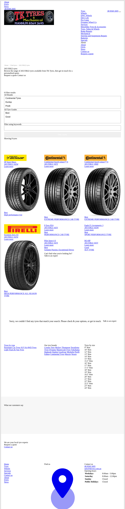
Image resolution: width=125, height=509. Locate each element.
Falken (47, 354)
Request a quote (87, 54)
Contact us (85, 51)
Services (84, 24)
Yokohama (75, 350)
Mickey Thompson (62, 347)
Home (6, 65)
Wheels (84, 13)
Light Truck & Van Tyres (14, 350)
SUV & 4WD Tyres (29, 347)
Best (62, 113)
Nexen (74, 354)
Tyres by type (9, 345)
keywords (13, 124)
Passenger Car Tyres (12, 347)
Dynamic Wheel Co (89, 22)
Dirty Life (85, 18)
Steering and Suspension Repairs (94, 36)
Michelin (70, 352)
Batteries (84, 38)
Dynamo (52, 350)
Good (62, 117)
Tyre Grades (10, 109)
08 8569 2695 (10, 9)
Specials (84, 40)
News (6, 6)
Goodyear (62, 352)
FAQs (6, 4)
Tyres (83, 11)
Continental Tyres (62, 98)
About (6, 2)
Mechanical (85, 33)
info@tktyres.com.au (92, 469)
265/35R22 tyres (24, 65)
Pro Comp (85, 20)
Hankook (48, 352)
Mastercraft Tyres (64, 350)
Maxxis (68, 354)
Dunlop (62, 102)
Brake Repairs (86, 31)
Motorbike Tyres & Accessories (93, 27)
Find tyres (13, 65)
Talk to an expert (110, 321)
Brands (8, 95)
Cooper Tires (49, 347)
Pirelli (62, 106)
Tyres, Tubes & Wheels (90, 29)
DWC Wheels (86, 15)
